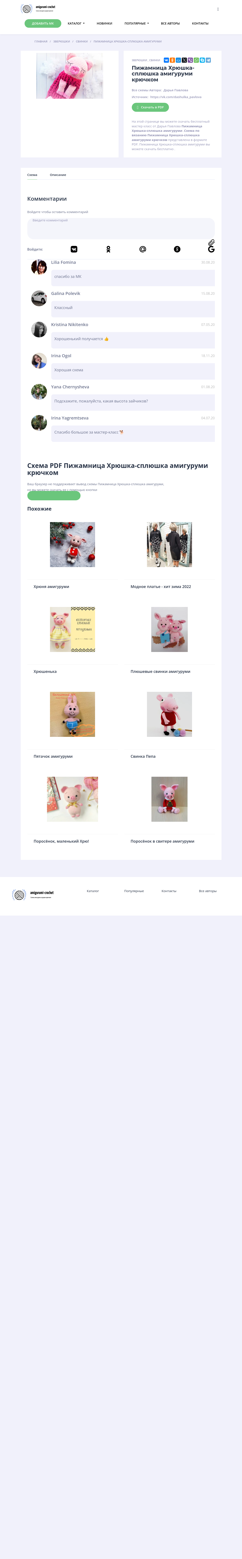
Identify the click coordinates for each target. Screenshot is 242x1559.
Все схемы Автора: (147, 90)
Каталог (74, 23)
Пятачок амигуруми (53, 756)
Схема (32, 175)
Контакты (200, 23)
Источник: (140, 97)
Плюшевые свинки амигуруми (161, 671)
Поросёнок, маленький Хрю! (61, 841)
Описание (58, 175)
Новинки (104, 23)
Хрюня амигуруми (51, 586)
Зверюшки (139, 60)
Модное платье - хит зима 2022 (161, 586)
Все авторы (170, 23)
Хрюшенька (45, 671)
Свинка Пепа (143, 756)
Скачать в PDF (150, 107)
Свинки (154, 60)
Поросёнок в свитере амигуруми (163, 841)
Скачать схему (54, 495)
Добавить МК (43, 23)
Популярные (135, 23)
